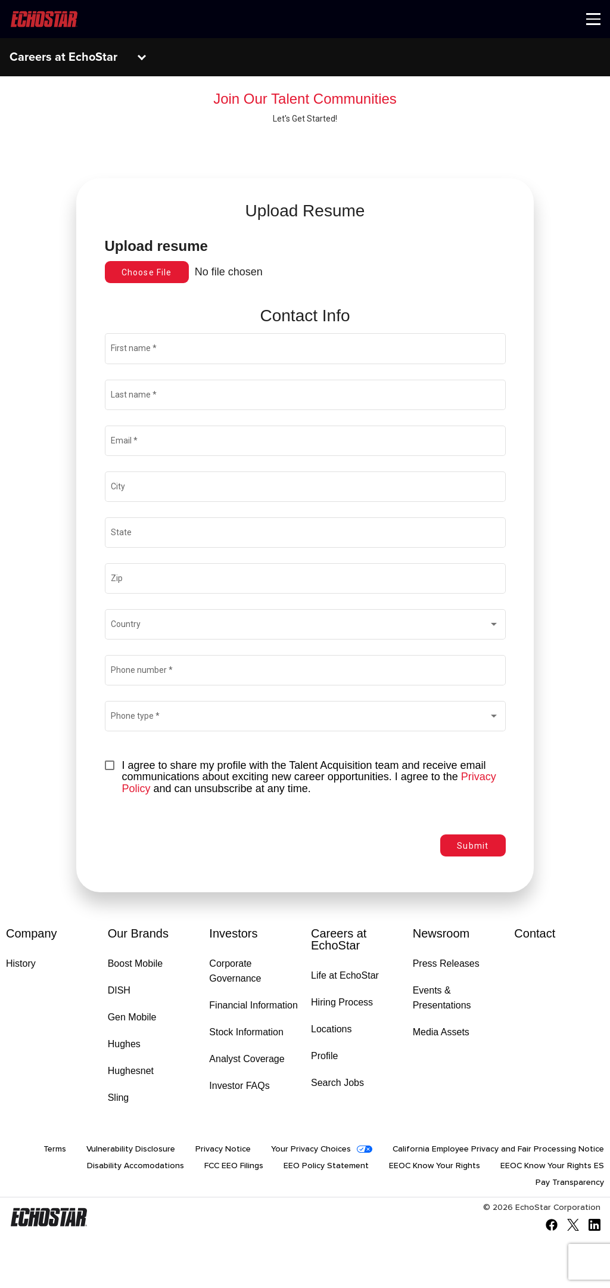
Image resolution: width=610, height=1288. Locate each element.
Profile (324, 1056)
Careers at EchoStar (63, 57)
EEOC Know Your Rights (434, 1166)
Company (31, 933)
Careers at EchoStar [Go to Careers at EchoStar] (338, 939)
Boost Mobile (135, 963)
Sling (118, 1098)
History (21, 963)
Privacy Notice (223, 1149)
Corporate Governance (235, 970)
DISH (119, 990)
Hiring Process (342, 1002)
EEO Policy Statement (326, 1166)
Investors (233, 933)
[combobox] (305, 626)
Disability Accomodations (135, 1166)
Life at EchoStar (345, 975)
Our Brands (138, 933)
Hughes (124, 1044)
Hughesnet (131, 1071)
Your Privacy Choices (311, 1149)
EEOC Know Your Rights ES (552, 1166)
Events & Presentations (442, 997)
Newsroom (441, 933)
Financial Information (253, 1005)
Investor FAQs (239, 1086)
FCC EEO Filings (233, 1166)
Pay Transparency (570, 1182)
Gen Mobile (132, 1017)
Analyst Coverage (246, 1059)
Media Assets (441, 1032)
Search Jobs (337, 1083)
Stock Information (246, 1032)
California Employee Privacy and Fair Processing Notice (498, 1149)
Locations (331, 1029)
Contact (534, 933)
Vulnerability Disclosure (130, 1149)
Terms (54, 1149)
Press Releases (446, 963)
